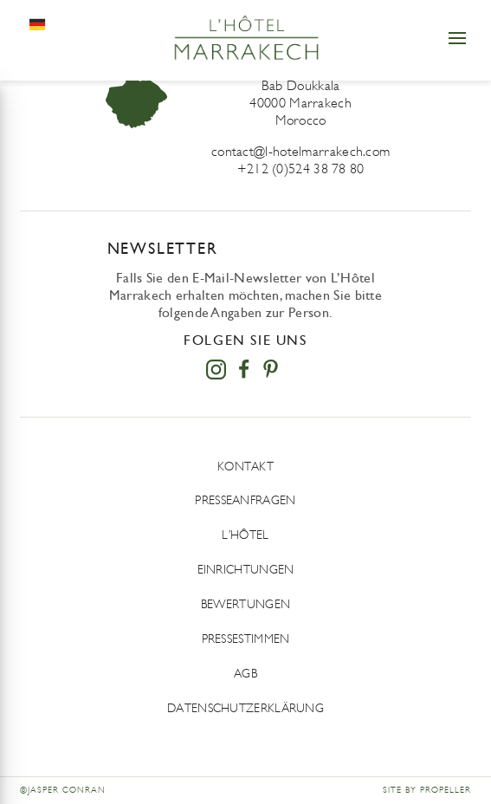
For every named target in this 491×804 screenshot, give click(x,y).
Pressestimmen (246, 639)
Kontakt (245, 466)
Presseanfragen (245, 500)
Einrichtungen (245, 569)
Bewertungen (245, 604)
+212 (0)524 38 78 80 (301, 168)
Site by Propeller (427, 790)
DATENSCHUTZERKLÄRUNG (245, 708)
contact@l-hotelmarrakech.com (300, 151)
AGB (245, 673)
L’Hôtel (245, 535)
